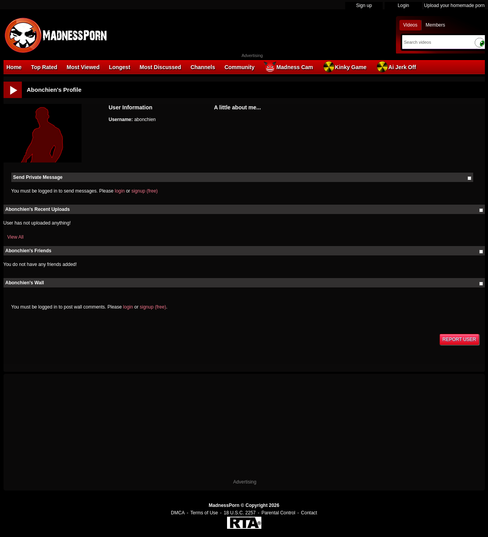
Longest (119, 67)
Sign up (364, 5)
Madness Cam (288, 67)
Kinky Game (345, 67)
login (119, 191)
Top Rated (44, 67)
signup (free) (144, 191)
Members (435, 25)
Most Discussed (160, 67)
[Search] (436, 42)
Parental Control (278, 513)
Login (403, 5)
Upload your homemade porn (454, 5)
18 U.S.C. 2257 (240, 513)
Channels (202, 67)
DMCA (178, 513)
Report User (459, 339)
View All (15, 237)
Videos (410, 25)
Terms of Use (204, 513)
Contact (309, 513)
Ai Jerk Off (396, 67)
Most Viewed (83, 67)
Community (239, 67)
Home (14, 67)
